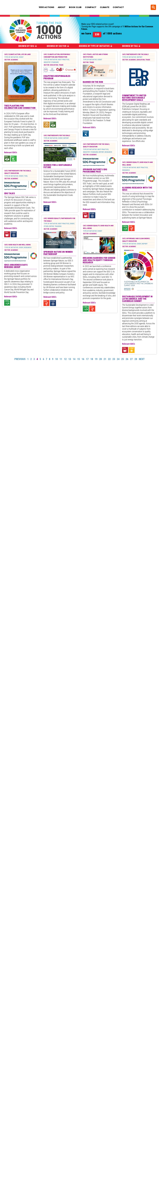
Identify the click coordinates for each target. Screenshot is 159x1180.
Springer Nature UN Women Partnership (58, 254)
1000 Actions (46, 7)
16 (83, 367)
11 (61, 367)
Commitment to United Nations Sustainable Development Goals (134, 97)
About (61, 7)
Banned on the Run (93, 82)
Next (142, 367)
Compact (90, 7)
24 (118, 367)
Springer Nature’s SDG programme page (95, 159)
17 (87, 367)
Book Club (75, 7)
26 (127, 367)
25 (122, 367)
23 (113, 367)
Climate (104, 7)
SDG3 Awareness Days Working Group (16, 131)
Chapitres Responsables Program (56, 77)
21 (105, 367)
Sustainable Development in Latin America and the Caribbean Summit (137, 307)
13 (69, 367)
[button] (153, 7)
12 (65, 367)
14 (74, 367)
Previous (19, 367)
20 (100, 367)
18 (91, 367)
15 (78, 367)
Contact (118, 7)
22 (109, 367)
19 (96, 367)
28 (135, 367)
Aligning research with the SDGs (137, 197)
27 (131, 367)
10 (56, 367)
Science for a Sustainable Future (57, 182)
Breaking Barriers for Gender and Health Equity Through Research (99, 263)
